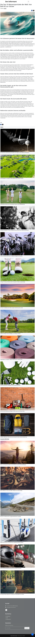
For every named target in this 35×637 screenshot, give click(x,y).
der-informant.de (14, 635)
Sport (5, 8)
